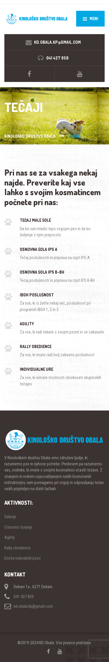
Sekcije (10, 516)
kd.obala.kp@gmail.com (33, 606)
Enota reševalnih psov (22, 558)
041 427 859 (24, 596)
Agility (9, 537)
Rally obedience (17, 548)
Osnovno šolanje (18, 527)
